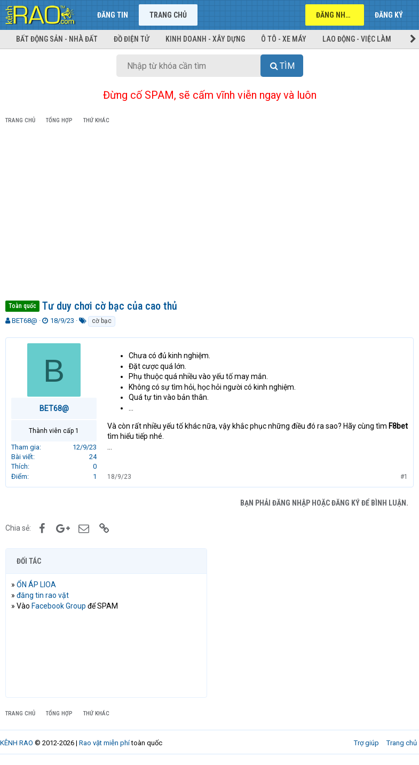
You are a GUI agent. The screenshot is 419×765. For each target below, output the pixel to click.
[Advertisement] (209, 214)
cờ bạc (102, 321)
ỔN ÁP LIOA (36, 584)
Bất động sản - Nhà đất (57, 39)
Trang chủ (168, 15)
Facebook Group (58, 606)
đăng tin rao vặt (43, 595)
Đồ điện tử (131, 39)
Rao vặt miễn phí (104, 743)
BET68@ (24, 321)
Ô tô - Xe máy (283, 39)
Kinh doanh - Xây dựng (205, 39)
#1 (404, 476)
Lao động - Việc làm (356, 39)
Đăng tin (112, 15)
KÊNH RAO (16, 743)
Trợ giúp (366, 743)
